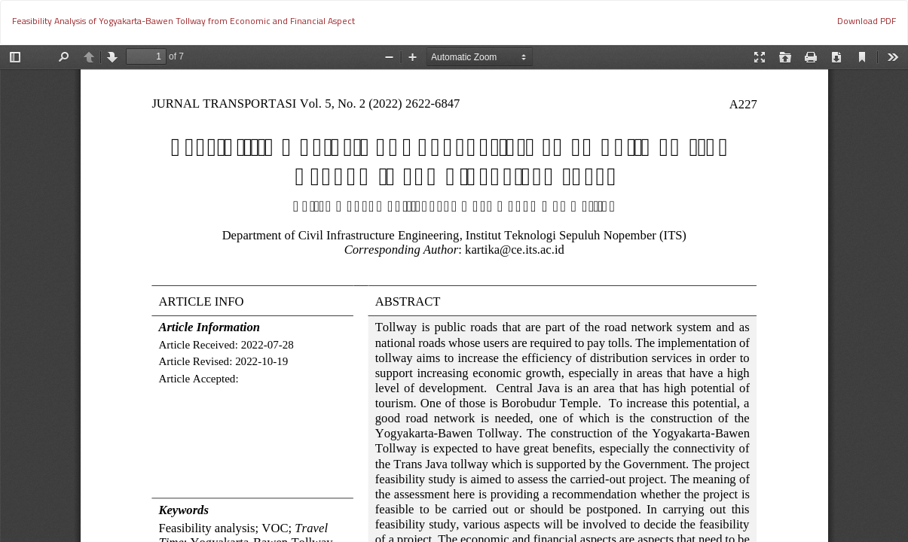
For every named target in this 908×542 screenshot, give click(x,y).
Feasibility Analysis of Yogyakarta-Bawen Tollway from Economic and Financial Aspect (183, 21)
